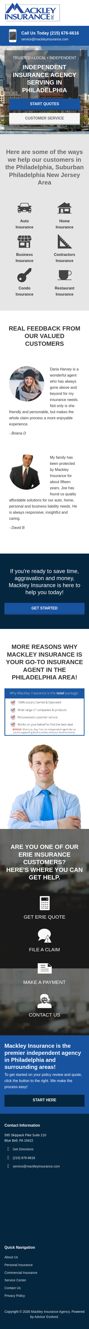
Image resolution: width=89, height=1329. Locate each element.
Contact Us (12, 1288)
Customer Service (44, 118)
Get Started (44, 608)
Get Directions (23, 1149)
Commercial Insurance (20, 1273)
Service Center (15, 1280)
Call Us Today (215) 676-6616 (50, 33)
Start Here (44, 1100)
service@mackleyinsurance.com (44, 39)
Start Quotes (44, 104)
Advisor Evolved (46, 1317)
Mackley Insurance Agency (50, 1312)
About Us (11, 1257)
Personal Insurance (18, 1265)
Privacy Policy (14, 1296)
